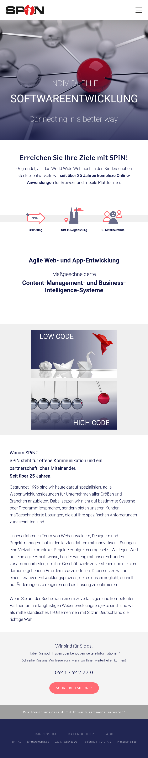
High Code (91, 422)
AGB (109, 734)
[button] (138, 10)
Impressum (45, 734)
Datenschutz (81, 734)
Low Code (57, 337)
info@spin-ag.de (126, 741)
